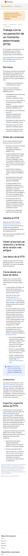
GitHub (3, 548)
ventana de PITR (11, 334)
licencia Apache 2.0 (11, 469)
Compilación (8, 26)
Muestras (3, 543)
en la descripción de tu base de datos (16, 360)
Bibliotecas (3, 545)
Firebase (5, 24)
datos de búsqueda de (12, 384)
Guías (2, 538)
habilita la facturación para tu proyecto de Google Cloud (12, 223)
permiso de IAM (14, 372)
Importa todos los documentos (14, 453)
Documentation (6, 6)
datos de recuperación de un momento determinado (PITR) (14, 298)
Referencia (3, 541)
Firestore (18, 6)
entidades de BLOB (8, 386)
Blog (2, 554)
